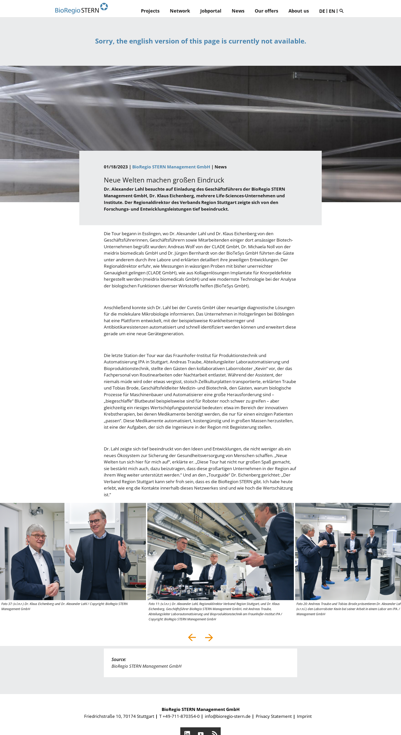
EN (332, 11)
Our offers (266, 11)
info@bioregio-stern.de (228, 716)
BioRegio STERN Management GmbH (171, 167)
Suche (343, 11)
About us (298, 11)
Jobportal (210, 11)
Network (180, 11)
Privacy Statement (274, 716)
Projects (150, 11)
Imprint (304, 716)
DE (322, 11)
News (238, 11)
